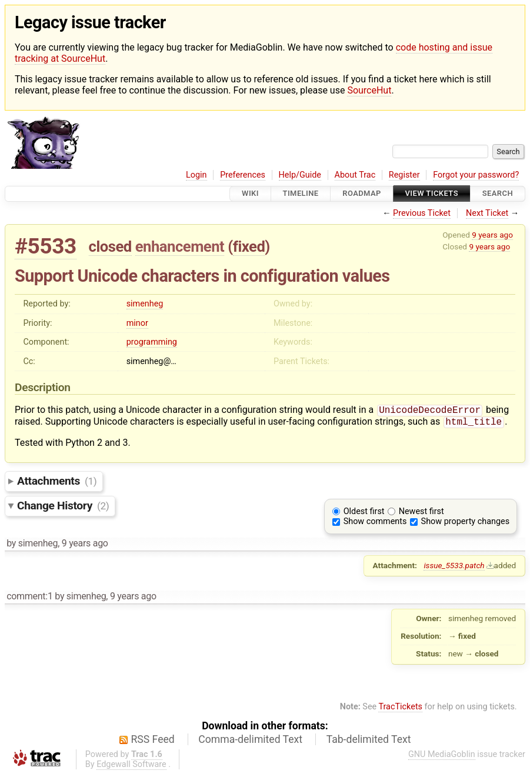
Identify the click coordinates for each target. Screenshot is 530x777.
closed (110, 246)
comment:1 (29, 598)
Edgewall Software (131, 767)
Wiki (250, 193)
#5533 (45, 246)
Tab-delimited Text (368, 742)
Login (196, 175)
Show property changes (465, 524)
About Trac (355, 175)
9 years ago (492, 234)
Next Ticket (487, 213)
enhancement (180, 246)
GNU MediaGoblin (441, 757)
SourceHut (369, 90)
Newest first (421, 514)
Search (497, 193)
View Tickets (431, 193)
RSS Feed (153, 742)
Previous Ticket (422, 213)
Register (404, 175)
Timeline (301, 193)
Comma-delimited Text (250, 742)
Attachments (56, 483)
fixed (249, 246)
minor (137, 323)
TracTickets (400, 709)
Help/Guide (300, 175)
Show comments (375, 524)
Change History (63, 508)
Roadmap (361, 193)
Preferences (242, 175)
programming (151, 342)
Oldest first (364, 514)
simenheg (145, 304)
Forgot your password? (476, 175)
